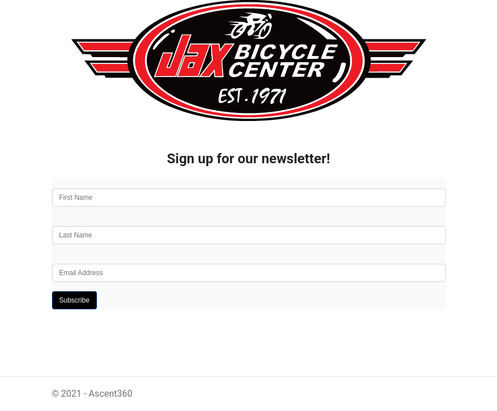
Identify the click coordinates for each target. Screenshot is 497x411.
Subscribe (74, 300)
